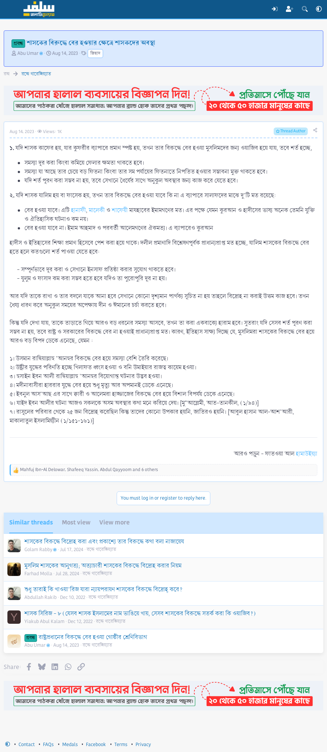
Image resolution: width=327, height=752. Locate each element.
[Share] (315, 130)
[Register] (289, 9)
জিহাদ (95, 53)
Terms (120, 744)
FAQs (48, 744)
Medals (70, 744)
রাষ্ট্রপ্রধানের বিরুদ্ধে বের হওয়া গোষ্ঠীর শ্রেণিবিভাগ (93, 637)
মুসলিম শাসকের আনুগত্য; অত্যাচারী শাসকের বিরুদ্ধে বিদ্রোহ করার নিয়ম (102, 565)
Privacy (143, 744)
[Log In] (274, 9)
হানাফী (78, 210)
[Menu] (10, 9)
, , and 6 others (89, 470)
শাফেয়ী (120, 210)
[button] (319, 9)
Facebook (96, 744)
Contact (27, 744)
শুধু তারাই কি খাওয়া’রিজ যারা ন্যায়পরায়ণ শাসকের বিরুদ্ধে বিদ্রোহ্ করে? (103, 589)
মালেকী (97, 210)
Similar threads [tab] (31, 522)
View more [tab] (114, 522)
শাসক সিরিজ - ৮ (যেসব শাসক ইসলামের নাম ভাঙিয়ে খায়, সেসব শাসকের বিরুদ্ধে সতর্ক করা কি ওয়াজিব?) (140, 613)
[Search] (304, 9)
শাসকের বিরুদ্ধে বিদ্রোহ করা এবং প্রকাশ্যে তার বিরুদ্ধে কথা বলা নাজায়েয (104, 541)
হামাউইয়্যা (306, 454)
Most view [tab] (76, 522)
